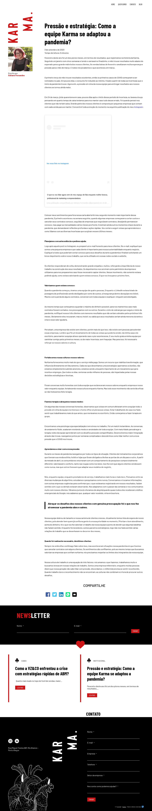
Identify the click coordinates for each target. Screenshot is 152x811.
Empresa (92, 753)
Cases (23, 661)
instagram (138, 107)
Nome (20, 626)
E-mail (77, 626)
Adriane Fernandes (81, 203)
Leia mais (20, 687)
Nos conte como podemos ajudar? (102, 786)
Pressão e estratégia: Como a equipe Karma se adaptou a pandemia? (111, 673)
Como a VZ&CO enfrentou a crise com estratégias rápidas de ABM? (42, 671)
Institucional (99, 661)
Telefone (91, 764)
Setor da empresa (95, 775)
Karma (124, 807)
